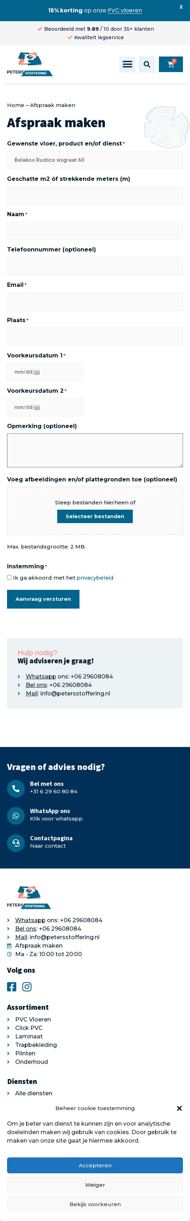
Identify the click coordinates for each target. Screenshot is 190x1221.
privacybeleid (95, 577)
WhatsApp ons (50, 811)
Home (15, 105)
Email (16, 285)
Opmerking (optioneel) (42, 426)
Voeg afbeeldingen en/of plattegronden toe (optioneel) (92, 479)
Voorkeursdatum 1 (36, 355)
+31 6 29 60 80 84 (53, 791)
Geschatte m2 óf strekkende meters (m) (68, 179)
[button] (179, 1108)
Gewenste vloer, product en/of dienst (66, 144)
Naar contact (48, 845)
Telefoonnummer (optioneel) (51, 249)
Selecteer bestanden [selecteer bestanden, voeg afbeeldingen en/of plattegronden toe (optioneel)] (95, 516)
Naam (17, 214)
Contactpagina (51, 838)
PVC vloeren (125, 10)
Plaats (17, 320)
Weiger (95, 1184)
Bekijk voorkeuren (95, 1204)
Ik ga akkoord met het (63, 577)
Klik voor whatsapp (56, 818)
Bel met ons (47, 784)
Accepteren (95, 1165)
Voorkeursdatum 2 (36, 391)
